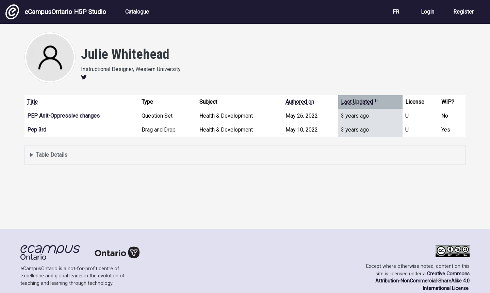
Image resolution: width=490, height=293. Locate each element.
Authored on (299, 102)
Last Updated (360, 102)
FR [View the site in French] (396, 11)
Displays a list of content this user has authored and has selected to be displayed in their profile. (245, 155)
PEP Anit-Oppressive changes (63, 116)
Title (32, 102)
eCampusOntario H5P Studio (55, 11)
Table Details (51, 155)
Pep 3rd (36, 129)
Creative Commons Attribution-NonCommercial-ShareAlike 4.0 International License (422, 281)
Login (427, 11)
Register (463, 11)
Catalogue (137, 11)
